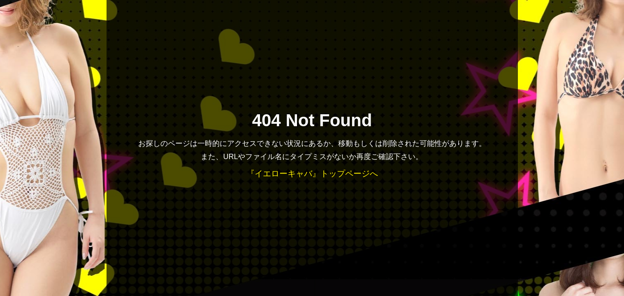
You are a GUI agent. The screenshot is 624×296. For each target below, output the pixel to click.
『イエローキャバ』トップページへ (312, 173)
